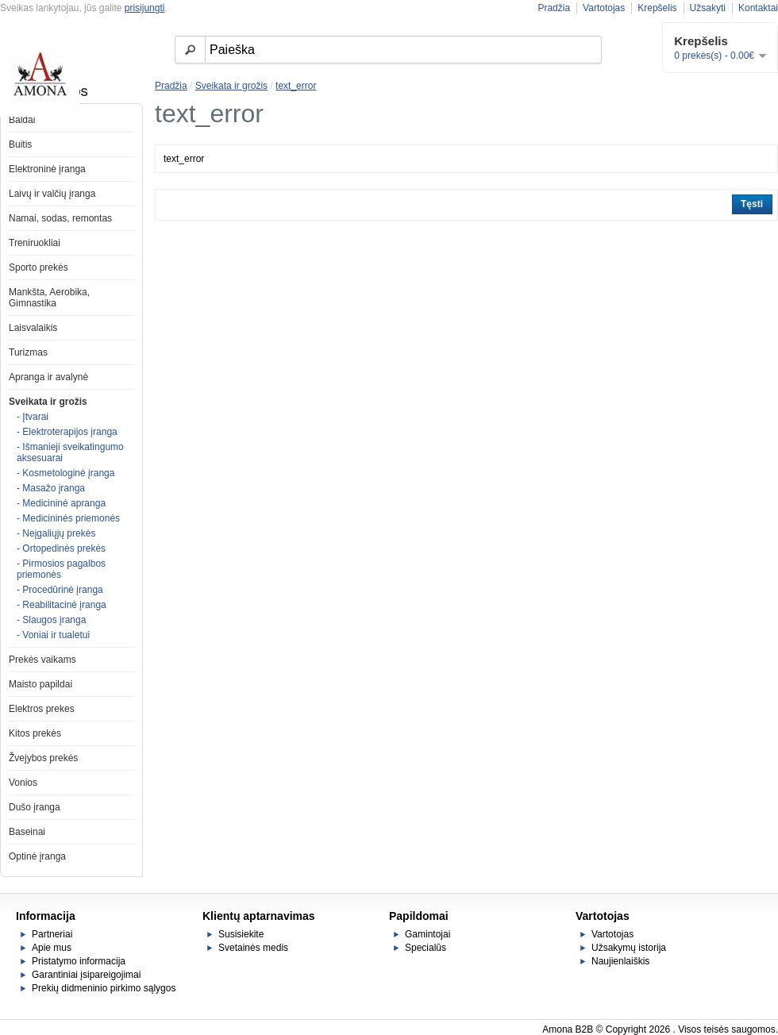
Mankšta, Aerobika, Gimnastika (49, 298)
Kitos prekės (35, 733)
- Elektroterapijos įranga (67, 431)
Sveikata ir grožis (48, 401)
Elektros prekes (42, 708)
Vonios (23, 782)
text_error (295, 85)
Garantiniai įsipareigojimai (86, 974)
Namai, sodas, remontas (60, 218)
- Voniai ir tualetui (53, 635)
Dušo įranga (34, 807)
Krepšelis (656, 7)
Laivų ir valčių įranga (52, 193)
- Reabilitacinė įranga (61, 604)
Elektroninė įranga (47, 169)
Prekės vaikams (42, 659)
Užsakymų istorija (628, 947)
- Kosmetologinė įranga (65, 473)
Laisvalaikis (33, 327)
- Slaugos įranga (51, 619)
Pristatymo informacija (78, 961)
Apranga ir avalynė (48, 377)
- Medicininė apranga (61, 503)
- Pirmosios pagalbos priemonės (61, 569)
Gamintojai (427, 934)
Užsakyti (708, 7)
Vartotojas (604, 7)
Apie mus (51, 947)
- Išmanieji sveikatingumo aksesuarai (70, 452)
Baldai (22, 119)
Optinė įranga (37, 856)
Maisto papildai (40, 684)
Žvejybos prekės (43, 758)
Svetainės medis (253, 947)
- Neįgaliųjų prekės (56, 533)
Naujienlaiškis (620, 961)
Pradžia (553, 7)
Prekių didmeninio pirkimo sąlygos (103, 988)
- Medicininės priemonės (68, 518)
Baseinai (27, 831)
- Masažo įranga (51, 488)
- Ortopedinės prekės (61, 548)
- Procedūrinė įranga (60, 589)
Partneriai (52, 934)
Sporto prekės (38, 267)
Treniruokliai (34, 242)
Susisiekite (241, 934)
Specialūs (425, 947)
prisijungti (145, 7)
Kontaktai (758, 7)
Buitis (20, 144)
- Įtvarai (32, 416)
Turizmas (28, 352)
